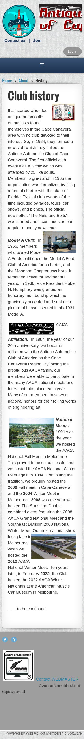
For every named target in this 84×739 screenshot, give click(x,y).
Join (37, 40)
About (24, 81)
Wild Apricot (35, 733)
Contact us (14, 40)
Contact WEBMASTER (58, 679)
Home (7, 81)
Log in (72, 51)
